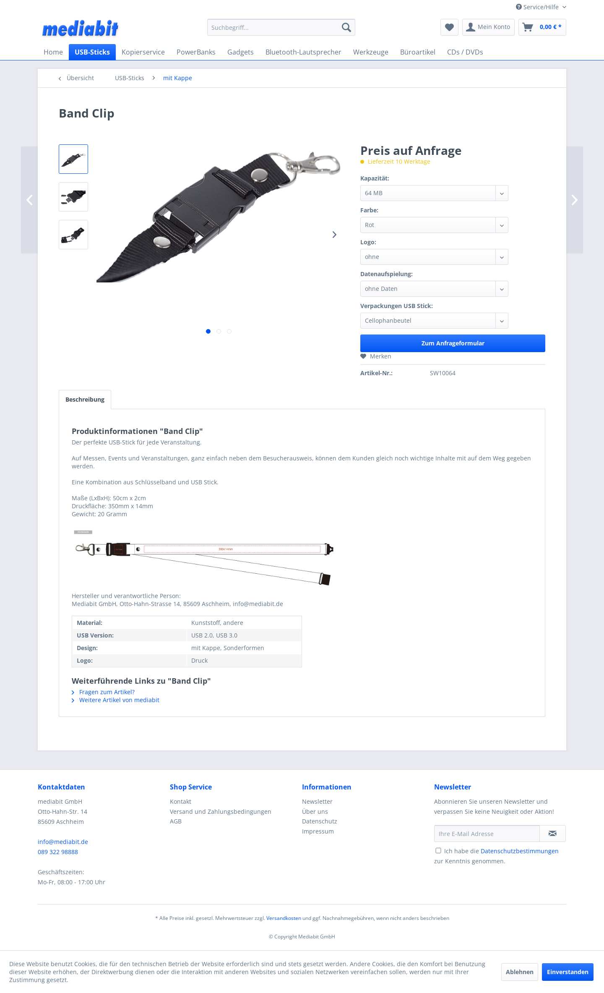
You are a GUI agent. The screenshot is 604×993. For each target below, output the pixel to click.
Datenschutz (319, 821)
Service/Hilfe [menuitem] (538, 7)
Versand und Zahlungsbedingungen (220, 811)
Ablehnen (520, 972)
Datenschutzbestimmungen (520, 851)
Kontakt (180, 801)
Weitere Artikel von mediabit (115, 700)
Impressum (318, 831)
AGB (176, 821)
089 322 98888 (58, 852)
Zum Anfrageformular (453, 343)
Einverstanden (567, 972)
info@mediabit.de (63, 842)
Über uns (315, 811)
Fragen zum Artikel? (103, 692)
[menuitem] (281, 27)
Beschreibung (84, 399)
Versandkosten (283, 918)
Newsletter (317, 801)
